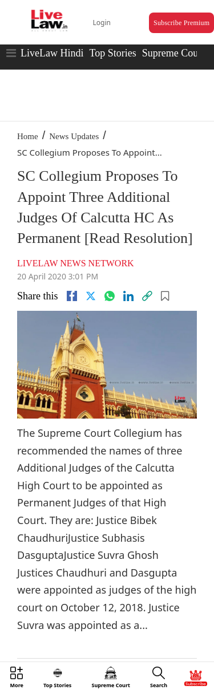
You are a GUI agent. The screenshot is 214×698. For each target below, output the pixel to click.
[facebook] (72, 296)
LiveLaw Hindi (52, 53)
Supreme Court (173, 53)
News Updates (74, 136)
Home (27, 136)
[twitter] (91, 296)
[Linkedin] (128, 296)
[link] (147, 296)
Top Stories (112, 53)
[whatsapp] (109, 296)
